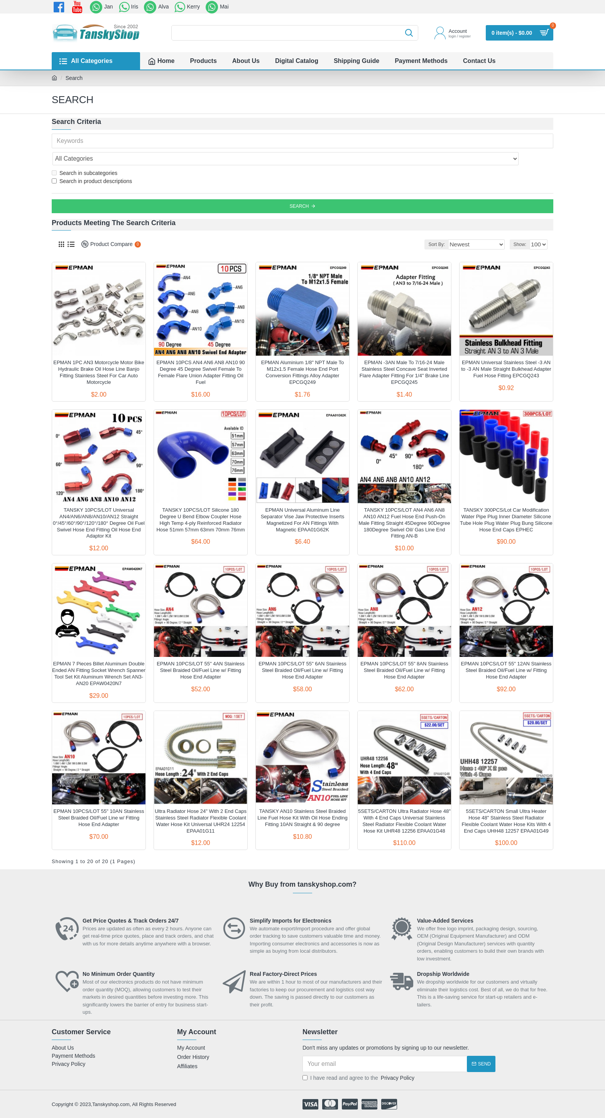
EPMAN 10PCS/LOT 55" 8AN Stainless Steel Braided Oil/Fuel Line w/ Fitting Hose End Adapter (404, 653)
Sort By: (448, 227)
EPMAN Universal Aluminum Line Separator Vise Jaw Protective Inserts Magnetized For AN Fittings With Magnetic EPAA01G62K (303, 503)
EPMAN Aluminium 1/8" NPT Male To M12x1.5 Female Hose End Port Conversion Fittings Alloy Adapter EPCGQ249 (302, 355)
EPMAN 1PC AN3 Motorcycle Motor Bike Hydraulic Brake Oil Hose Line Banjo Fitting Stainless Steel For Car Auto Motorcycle (98, 355)
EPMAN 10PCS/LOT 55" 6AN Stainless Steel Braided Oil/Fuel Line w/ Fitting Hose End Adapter (302, 653)
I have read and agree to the (359, 1061)
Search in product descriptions (92, 164)
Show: (521, 227)
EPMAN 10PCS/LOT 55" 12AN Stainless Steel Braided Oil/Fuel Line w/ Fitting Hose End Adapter (506, 653)
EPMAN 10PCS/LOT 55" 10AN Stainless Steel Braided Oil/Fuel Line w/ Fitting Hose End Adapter (99, 800)
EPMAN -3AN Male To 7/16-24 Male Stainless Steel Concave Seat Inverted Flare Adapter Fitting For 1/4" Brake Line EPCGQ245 (404, 355)
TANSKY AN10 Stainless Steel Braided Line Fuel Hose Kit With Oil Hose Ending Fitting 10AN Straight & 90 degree (302, 800)
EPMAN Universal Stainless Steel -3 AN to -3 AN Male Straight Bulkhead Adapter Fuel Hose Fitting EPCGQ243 (506, 352)
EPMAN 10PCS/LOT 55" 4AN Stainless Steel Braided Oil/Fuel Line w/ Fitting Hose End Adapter (201, 653)
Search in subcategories (84, 156)
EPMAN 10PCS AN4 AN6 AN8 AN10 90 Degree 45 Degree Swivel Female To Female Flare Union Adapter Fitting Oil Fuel (200, 355)
